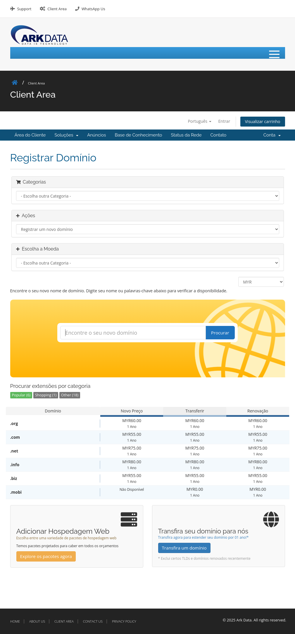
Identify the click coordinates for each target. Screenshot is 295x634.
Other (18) (69, 395)
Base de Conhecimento (138, 135)
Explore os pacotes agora (46, 556)
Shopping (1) (45, 395)
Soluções (66, 135)
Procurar (220, 333)
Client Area (57, 8)
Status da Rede (186, 135)
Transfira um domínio (184, 548)
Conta (272, 135)
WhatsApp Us (93, 8)
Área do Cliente (30, 135)
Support (24, 8)
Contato (218, 135)
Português (199, 121)
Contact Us (93, 621)
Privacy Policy (124, 621)
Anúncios (96, 135)
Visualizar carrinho (262, 121)
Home (15, 621)
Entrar (224, 121)
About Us (37, 621)
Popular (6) (21, 395)
